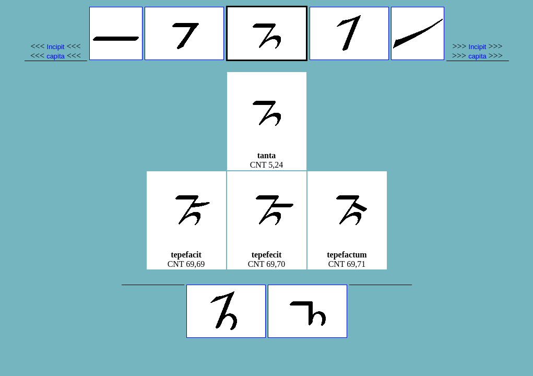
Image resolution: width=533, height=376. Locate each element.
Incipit (56, 47)
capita (55, 56)
